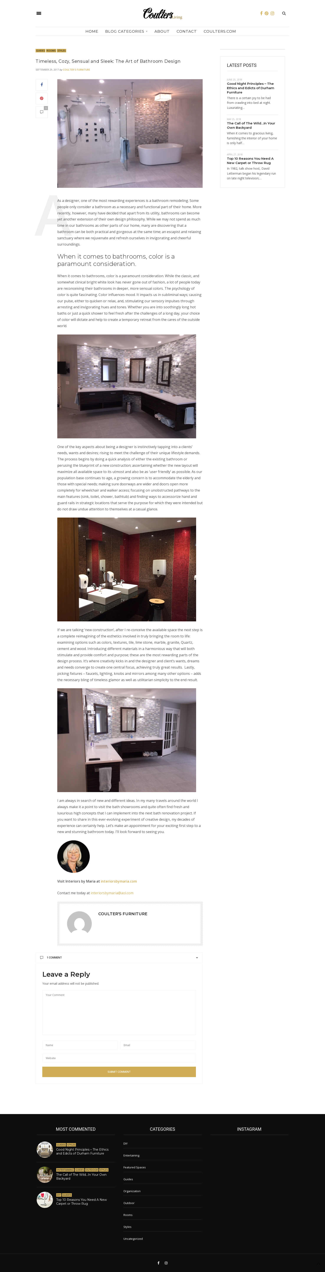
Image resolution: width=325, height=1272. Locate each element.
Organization (132, 1191)
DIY (59, 1194)
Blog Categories (124, 31)
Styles (61, 50)
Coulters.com (220, 31)
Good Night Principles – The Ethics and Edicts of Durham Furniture (250, 88)
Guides (40, 50)
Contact (187, 31)
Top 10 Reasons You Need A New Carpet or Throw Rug (250, 160)
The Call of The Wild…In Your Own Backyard (251, 125)
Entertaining (65, 1169)
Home (91, 31)
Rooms (51, 50)
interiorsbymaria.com (119, 881)
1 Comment (51, 957)
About (162, 31)
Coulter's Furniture (76, 69)
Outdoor (92, 1169)
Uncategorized (133, 1239)
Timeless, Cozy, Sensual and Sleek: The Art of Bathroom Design (108, 61)
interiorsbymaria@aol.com (112, 893)
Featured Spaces (134, 1167)
